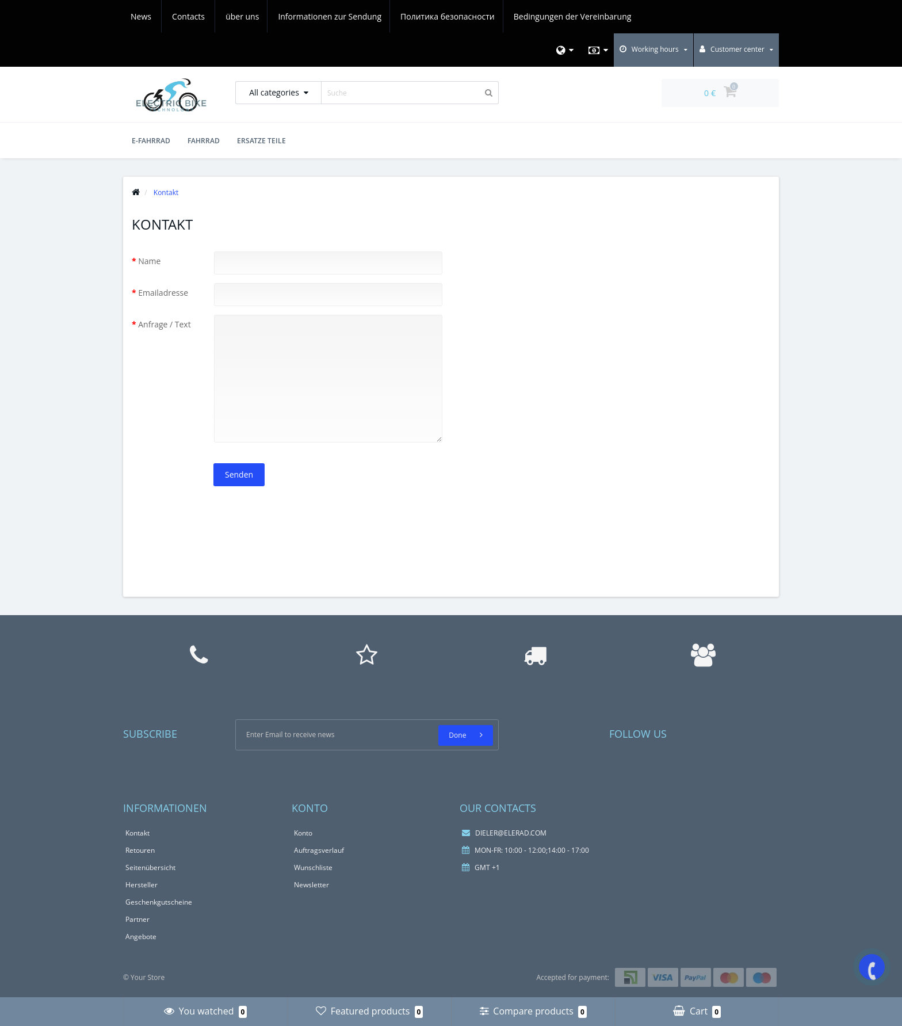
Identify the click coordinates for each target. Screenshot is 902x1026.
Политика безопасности (356, 16)
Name (149, 260)
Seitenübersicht (150, 867)
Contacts (620, 16)
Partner (137, 919)
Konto (303, 833)
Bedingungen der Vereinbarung (483, 16)
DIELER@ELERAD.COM (504, 833)
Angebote (140, 936)
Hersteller (141, 885)
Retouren (140, 850)
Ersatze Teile (261, 141)
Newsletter (311, 885)
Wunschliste (313, 867)
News (573, 16)
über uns (147, 16)
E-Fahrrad (151, 141)
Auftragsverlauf (319, 850)
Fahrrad (204, 141)
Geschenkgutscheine (158, 902)
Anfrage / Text (164, 324)
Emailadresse (163, 292)
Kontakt (137, 833)
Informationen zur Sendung (236, 16)
